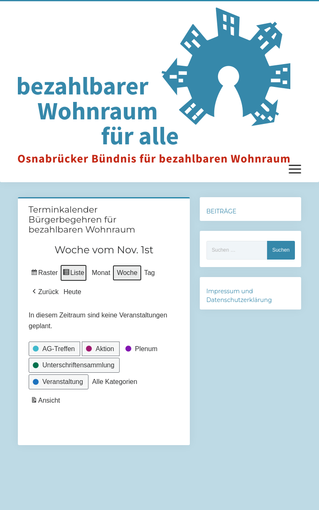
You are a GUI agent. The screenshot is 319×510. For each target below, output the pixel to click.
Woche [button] (127, 272)
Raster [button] (44, 274)
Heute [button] (72, 291)
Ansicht (46, 401)
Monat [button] (100, 272)
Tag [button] (149, 272)
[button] (45, 292)
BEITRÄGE (221, 211)
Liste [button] (73, 274)
